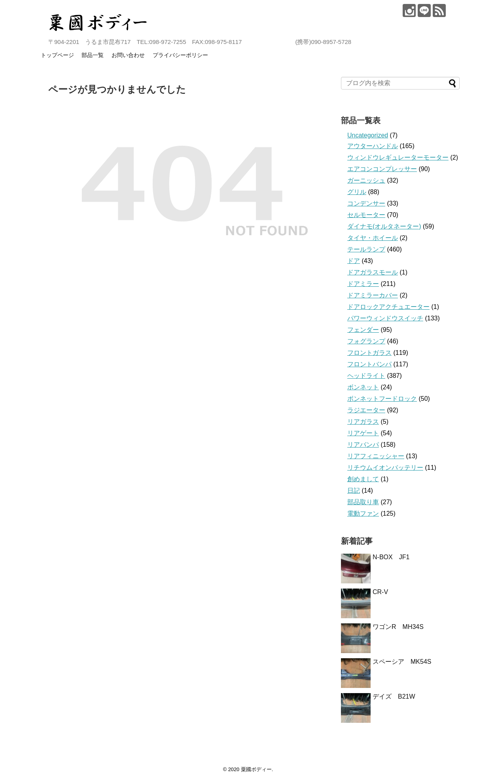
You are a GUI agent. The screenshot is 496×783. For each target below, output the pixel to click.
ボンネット (363, 387)
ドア (353, 260)
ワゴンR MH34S (398, 626)
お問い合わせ (128, 55)
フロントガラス (369, 352)
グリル (356, 192)
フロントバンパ (369, 364)
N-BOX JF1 (391, 557)
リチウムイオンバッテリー (385, 467)
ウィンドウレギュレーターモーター (398, 157)
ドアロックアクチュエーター (388, 306)
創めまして (363, 479)
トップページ (57, 55)
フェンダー (363, 329)
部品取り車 (363, 502)
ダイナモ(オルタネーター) (384, 226)
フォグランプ (366, 341)
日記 (353, 490)
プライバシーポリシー (180, 55)
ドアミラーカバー (372, 295)
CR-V (380, 592)
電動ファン (363, 513)
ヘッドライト (366, 375)
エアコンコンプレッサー (382, 169)
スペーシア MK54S (402, 661)
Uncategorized (367, 135)
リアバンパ (363, 444)
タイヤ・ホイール (372, 237)
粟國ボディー (256, 769)
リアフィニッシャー (375, 456)
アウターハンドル (372, 146)
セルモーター (366, 214)
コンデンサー (366, 203)
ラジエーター (366, 410)
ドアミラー (363, 283)
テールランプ (366, 249)
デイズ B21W (394, 696)
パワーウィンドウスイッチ (385, 318)
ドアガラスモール (372, 272)
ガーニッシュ (366, 180)
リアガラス (363, 421)
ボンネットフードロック (382, 398)
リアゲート (363, 433)
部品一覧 (92, 55)
